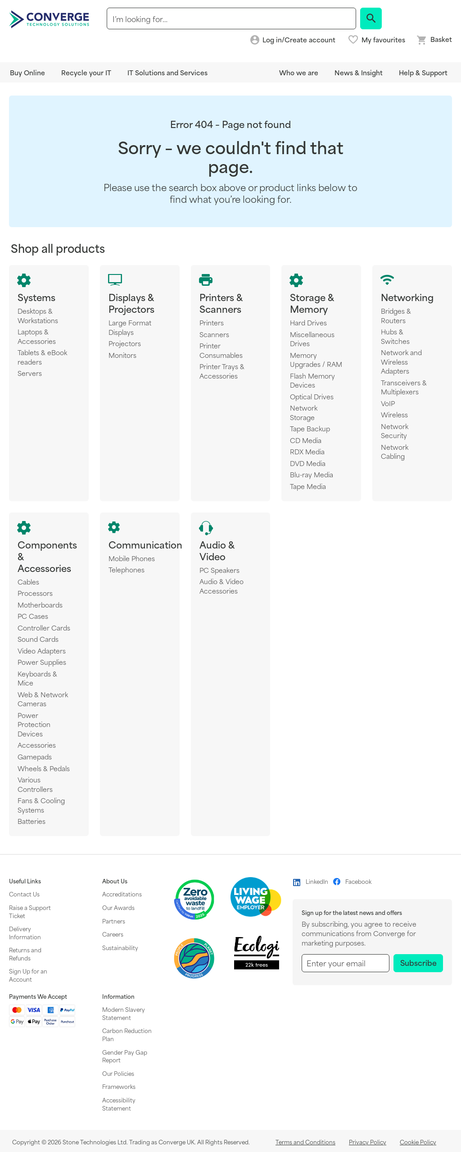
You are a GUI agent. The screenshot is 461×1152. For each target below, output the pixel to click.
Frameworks (119, 1086)
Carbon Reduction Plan (127, 1034)
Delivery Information (25, 932)
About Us (114, 881)
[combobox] (231, 18)
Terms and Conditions (305, 1141)
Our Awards (118, 907)
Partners (113, 920)
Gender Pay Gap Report (124, 1056)
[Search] (371, 18)
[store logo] (50, 18)
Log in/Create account (298, 40)
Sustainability (120, 947)
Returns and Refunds (25, 953)
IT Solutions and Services (167, 72)
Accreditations (122, 893)
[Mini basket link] (434, 40)
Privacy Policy (367, 1141)
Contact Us (24, 893)
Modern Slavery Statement (123, 1013)
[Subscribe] (418, 963)
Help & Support (423, 72)
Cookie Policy (418, 1141)
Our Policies (118, 1073)
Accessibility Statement (119, 1103)
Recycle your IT (86, 72)
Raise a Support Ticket (30, 911)
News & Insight (358, 72)
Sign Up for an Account (28, 974)
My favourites (383, 39)
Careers (112, 933)
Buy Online (27, 72)
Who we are (298, 72)
